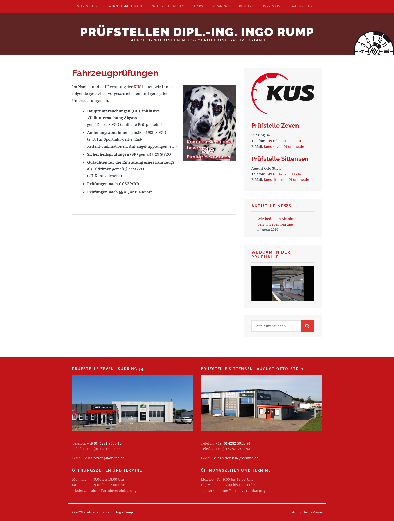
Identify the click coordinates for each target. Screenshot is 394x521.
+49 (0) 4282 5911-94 (283, 174)
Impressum (272, 6)
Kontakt (246, 6)
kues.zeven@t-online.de (284, 146)
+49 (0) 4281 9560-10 (283, 140)
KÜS (137, 86)
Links (198, 6)
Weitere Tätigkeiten (168, 6)
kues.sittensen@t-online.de (286, 179)
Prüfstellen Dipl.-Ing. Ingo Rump (197, 32)
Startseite (85, 6)
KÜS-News (221, 6)
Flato (292, 512)
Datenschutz (302, 6)
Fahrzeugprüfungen (124, 6)
